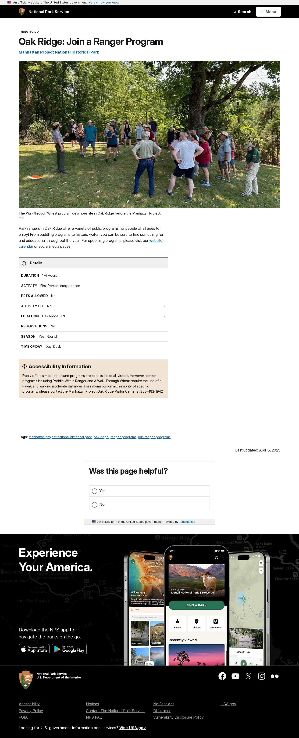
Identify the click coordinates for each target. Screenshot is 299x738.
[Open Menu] (268, 12)
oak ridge (101, 437)
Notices (92, 704)
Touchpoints (187, 521)
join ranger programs (154, 437)
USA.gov (228, 704)
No (102, 504)
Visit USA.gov (132, 727)
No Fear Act (163, 704)
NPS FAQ (94, 717)
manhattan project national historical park (60, 437)
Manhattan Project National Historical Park (59, 52)
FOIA (23, 717)
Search (242, 11)
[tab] (94, 306)
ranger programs (123, 437)
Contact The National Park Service (115, 710)
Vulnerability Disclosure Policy (178, 717)
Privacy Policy (31, 710)
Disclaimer (162, 710)
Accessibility (29, 704)
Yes (102, 490)
